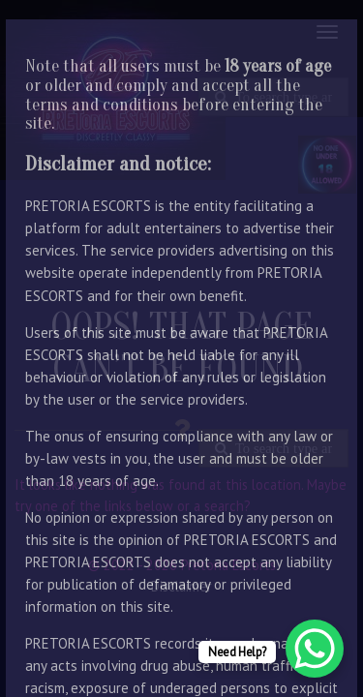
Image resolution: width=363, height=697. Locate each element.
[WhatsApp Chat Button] (315, 649)
